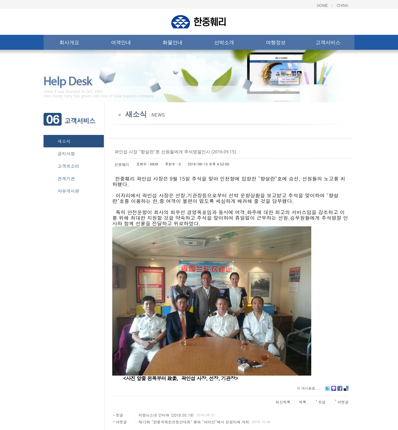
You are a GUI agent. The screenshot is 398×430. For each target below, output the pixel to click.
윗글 (119, 415)
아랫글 (121, 421)
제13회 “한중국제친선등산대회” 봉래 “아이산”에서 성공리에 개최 (193, 421)
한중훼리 (121, 164)
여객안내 (121, 44)
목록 (302, 402)
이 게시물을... (308, 388)
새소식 (64, 141)
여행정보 (276, 44)
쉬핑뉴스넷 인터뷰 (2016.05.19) (166, 415)
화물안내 (173, 44)
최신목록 (282, 402)
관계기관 (66, 178)
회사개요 (69, 44)
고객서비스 (328, 44)
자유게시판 (68, 191)
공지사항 (66, 153)
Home (322, 5)
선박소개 (224, 44)
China (342, 5)
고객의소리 (68, 166)
